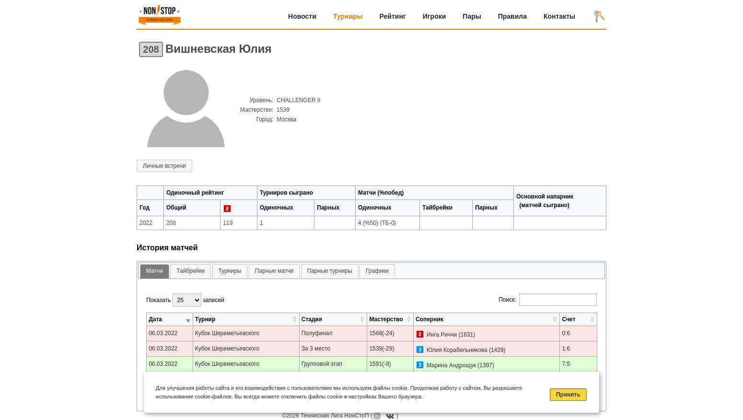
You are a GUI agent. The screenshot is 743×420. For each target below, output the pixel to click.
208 (151, 49)
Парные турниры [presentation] (329, 271)
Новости (302, 16)
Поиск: (548, 299)
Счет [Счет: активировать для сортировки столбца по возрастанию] (568, 319)
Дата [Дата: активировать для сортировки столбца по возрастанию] (155, 319)
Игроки (434, 16)
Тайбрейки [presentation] (190, 271)
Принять (568, 394)
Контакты (559, 16)
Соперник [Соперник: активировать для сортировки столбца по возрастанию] (429, 319)
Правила (512, 16)
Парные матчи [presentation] (274, 271)
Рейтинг (393, 16)
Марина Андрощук (451, 365)
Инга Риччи (442, 334)
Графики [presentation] (377, 271)
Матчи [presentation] (154, 271)
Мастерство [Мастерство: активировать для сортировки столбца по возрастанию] (386, 319)
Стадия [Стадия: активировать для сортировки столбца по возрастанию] (312, 319)
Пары (472, 16)
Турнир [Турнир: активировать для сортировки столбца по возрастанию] (205, 319)
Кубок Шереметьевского (227, 333)
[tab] (154, 271)
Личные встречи (164, 166)
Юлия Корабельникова (457, 350)
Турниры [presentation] (230, 271)
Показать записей (185, 300)
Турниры (348, 16)
